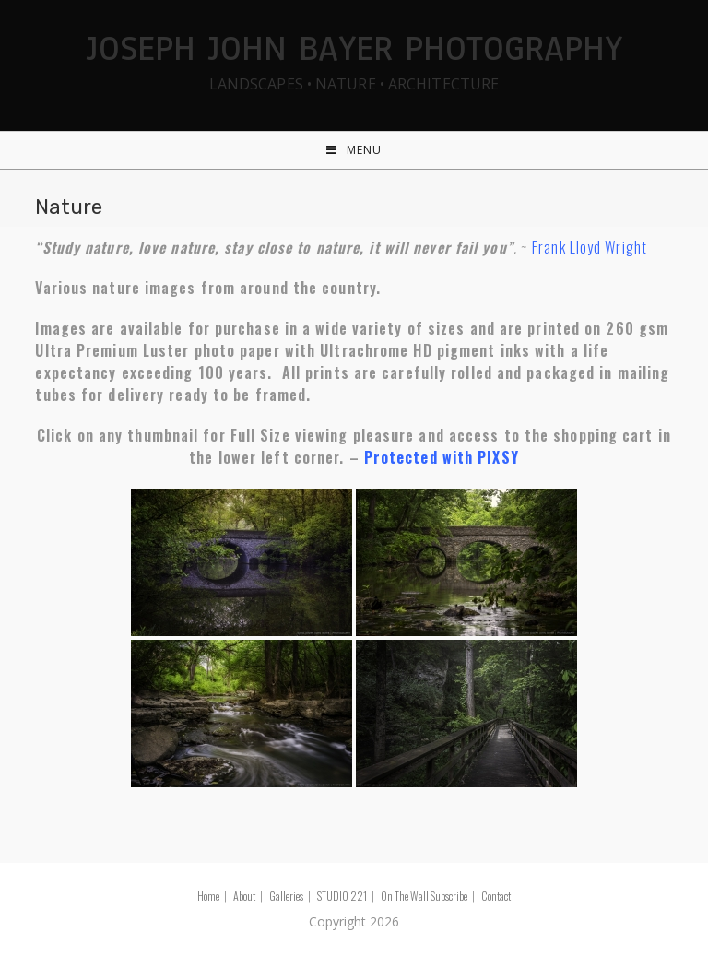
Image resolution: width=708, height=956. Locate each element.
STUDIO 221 (342, 895)
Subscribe (449, 895)
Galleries (286, 895)
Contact (496, 895)
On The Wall (405, 895)
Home (208, 895)
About (244, 895)
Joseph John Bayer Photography (353, 58)
